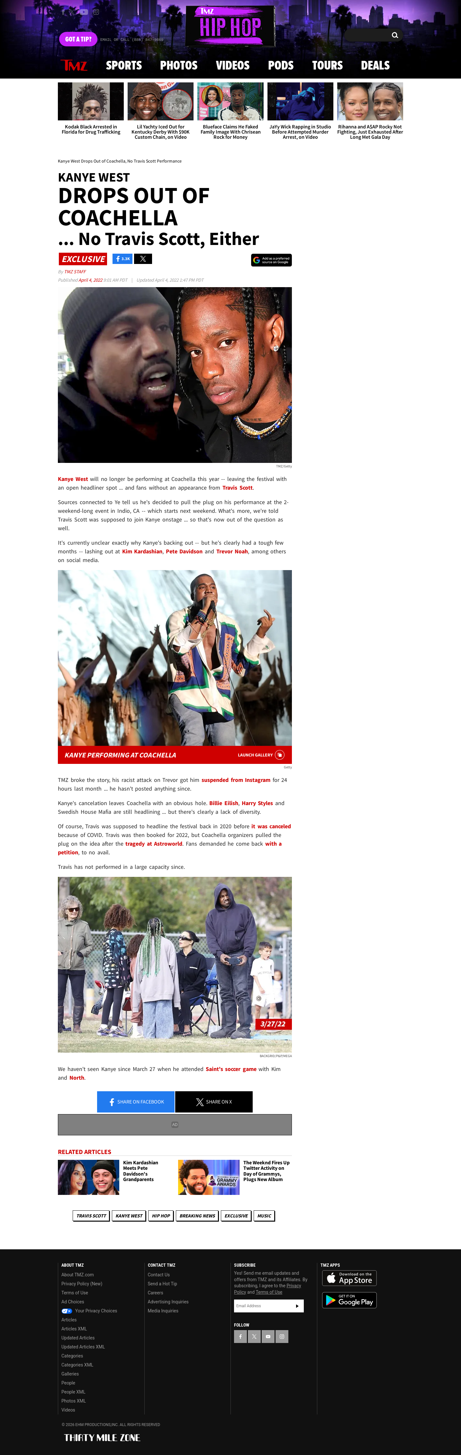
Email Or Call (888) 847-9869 (131, 40)
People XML (73, 1391)
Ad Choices (72, 1301)
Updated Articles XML (83, 1346)
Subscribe (297, 1306)
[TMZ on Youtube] (84, 12)
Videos (232, 66)
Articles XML (74, 1328)
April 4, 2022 (90, 280)
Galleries (70, 1373)
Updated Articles (78, 1337)
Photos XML (73, 1400)
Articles (69, 1319)
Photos (178, 66)
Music (264, 1216)
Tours (327, 66)
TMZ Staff (75, 271)
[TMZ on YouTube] (268, 1336)
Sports (124, 66)
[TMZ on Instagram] (96, 12)
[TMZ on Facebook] (63, 12)
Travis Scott (91, 1216)
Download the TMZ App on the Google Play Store (349, 1300)
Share (136, 1102)
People (68, 1382)
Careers (155, 1292)
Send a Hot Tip (162, 1283)
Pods (281, 66)
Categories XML (77, 1364)
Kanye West (128, 1216)
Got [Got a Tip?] (78, 39)
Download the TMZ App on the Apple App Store (349, 1278)
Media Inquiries (163, 1310)
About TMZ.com (77, 1274)
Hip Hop (161, 1216)
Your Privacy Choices (89, 1310)
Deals (375, 66)
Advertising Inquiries (168, 1301)
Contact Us (159, 1274)
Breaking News (197, 1216)
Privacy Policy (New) (81, 1283)
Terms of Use (74, 1292)
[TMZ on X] (72, 12)
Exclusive (236, 1216)
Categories (72, 1355)
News (74, 66)
